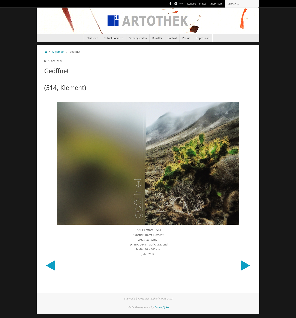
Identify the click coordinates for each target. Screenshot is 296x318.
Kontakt (191, 3)
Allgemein (58, 51)
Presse (202, 3)
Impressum (216, 3)
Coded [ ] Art (161, 307)
